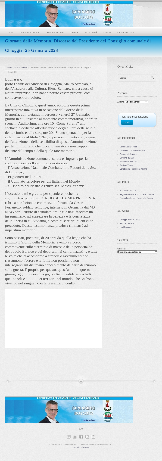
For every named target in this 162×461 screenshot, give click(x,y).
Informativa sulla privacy (80, 447)
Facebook (81, 437)
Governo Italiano (127, 158)
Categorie (121, 249)
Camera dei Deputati (128, 147)
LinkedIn (87, 437)
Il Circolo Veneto (127, 223)
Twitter (75, 437)
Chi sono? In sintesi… (30, 32)
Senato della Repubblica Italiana (133, 169)
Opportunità (90, 32)
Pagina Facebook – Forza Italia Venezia (136, 198)
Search (123, 78)
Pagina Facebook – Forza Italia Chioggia (137, 194)
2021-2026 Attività (20, 68)
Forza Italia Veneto (128, 191)
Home (10, 32)
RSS (69, 437)
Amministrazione (55, 32)
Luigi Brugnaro (126, 227)
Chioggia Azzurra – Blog (130, 220)
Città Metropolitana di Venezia (132, 150)
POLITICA (74, 32)
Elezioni (107, 32)
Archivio (120, 102)
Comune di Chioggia (128, 154)
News (81, 429)
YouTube (93, 437)
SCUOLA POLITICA (125, 32)
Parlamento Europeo (128, 161)
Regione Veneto (126, 165)
